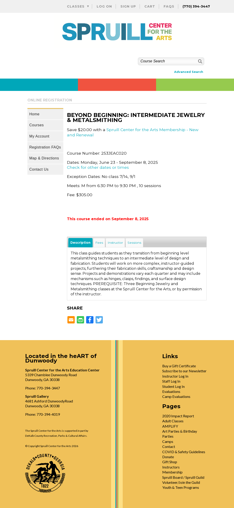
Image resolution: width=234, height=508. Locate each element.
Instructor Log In (175, 376)
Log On (104, 6)
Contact (168, 446)
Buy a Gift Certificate (179, 366)
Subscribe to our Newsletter (184, 371)
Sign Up (128, 6)
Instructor (115, 242)
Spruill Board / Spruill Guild (183, 477)
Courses (36, 125)
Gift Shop (169, 462)
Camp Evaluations (176, 396)
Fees (99, 242)
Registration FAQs (45, 147)
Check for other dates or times (98, 167)
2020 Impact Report (178, 416)
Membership (172, 472)
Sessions (134, 242)
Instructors (171, 467)
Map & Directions (44, 158)
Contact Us (38, 169)
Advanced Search (188, 72)
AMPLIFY (170, 426)
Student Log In (173, 386)
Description (80, 242)
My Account (39, 136)
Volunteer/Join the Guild (181, 482)
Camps (167, 441)
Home (34, 114)
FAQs (169, 6)
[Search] (199, 61)
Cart (149, 6)
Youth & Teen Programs (180, 487)
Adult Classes (172, 421)
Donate (168, 457)
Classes (76, 6)
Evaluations (171, 391)
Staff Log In (171, 381)
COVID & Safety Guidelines (183, 452)
